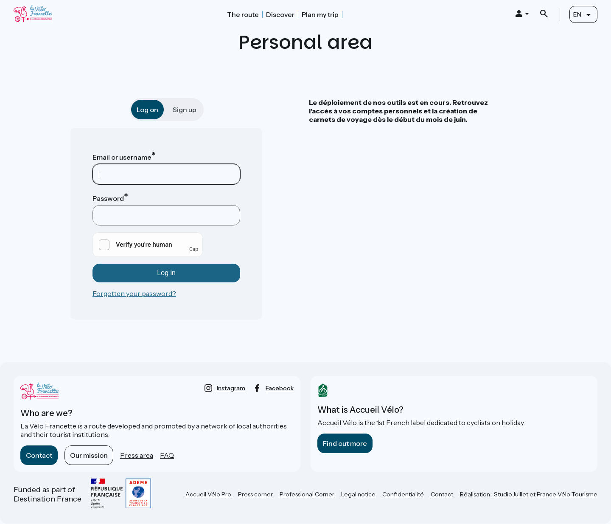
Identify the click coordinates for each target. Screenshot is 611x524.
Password (108, 198)
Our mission (89, 455)
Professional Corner (307, 494)
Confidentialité (403, 494)
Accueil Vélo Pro (208, 494)
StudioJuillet (511, 494)
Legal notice (358, 494)
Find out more (345, 443)
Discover (280, 14)
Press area (136, 455)
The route (243, 14)
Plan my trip (320, 14)
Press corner (255, 494)
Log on (147, 109)
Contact (39, 455)
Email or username (121, 157)
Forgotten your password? (134, 293)
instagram (231, 388)
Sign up (184, 109)
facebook (280, 388)
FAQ (167, 455)
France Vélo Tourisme (567, 494)
